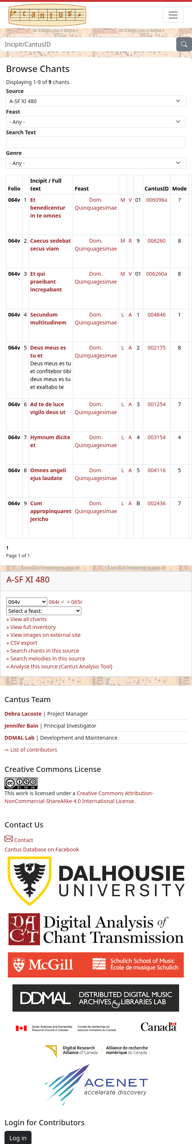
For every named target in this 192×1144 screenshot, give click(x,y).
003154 (157, 437)
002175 (157, 347)
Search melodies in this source (47, 658)
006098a (156, 199)
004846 (157, 314)
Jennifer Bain (22, 725)
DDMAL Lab (19, 737)
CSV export (24, 642)
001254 (157, 404)
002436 (157, 503)
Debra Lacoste (23, 713)
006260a (156, 273)
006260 (157, 240)
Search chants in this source (44, 650)
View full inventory (33, 627)
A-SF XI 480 (28, 579)
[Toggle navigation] (173, 15)
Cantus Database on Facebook (41, 849)
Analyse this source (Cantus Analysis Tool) (61, 666)
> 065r (74, 601)
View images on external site (45, 634)
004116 (157, 470)
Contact (18, 840)
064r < (56, 601)
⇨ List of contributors (30, 749)
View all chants (28, 619)
